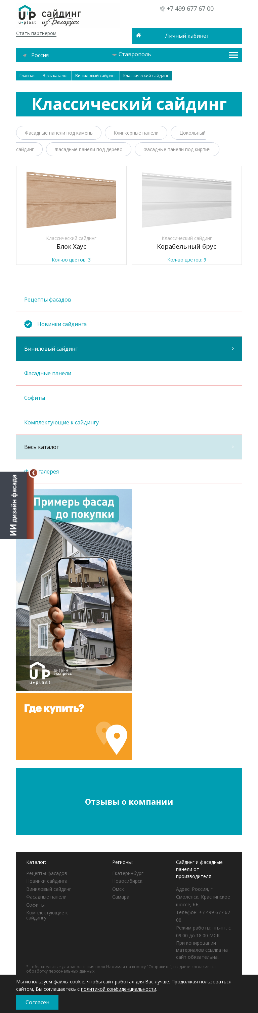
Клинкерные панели (136, 133)
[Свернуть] (34, 473)
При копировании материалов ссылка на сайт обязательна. (202, 950)
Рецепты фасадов (129, 299)
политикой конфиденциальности (118, 989)
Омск (118, 889)
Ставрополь (131, 54)
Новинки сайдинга (47, 881)
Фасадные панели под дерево (89, 149)
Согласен (37, 1002)
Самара (120, 897)
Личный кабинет (187, 35)
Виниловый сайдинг (129, 348)
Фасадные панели (129, 373)
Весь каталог (129, 447)
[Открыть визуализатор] (17, 504)
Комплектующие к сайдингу (129, 422)
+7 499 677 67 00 (190, 8)
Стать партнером (36, 33)
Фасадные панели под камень (59, 133)
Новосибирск (127, 881)
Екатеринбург (127, 873)
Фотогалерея (129, 471)
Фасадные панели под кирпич (177, 149)
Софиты (129, 397)
